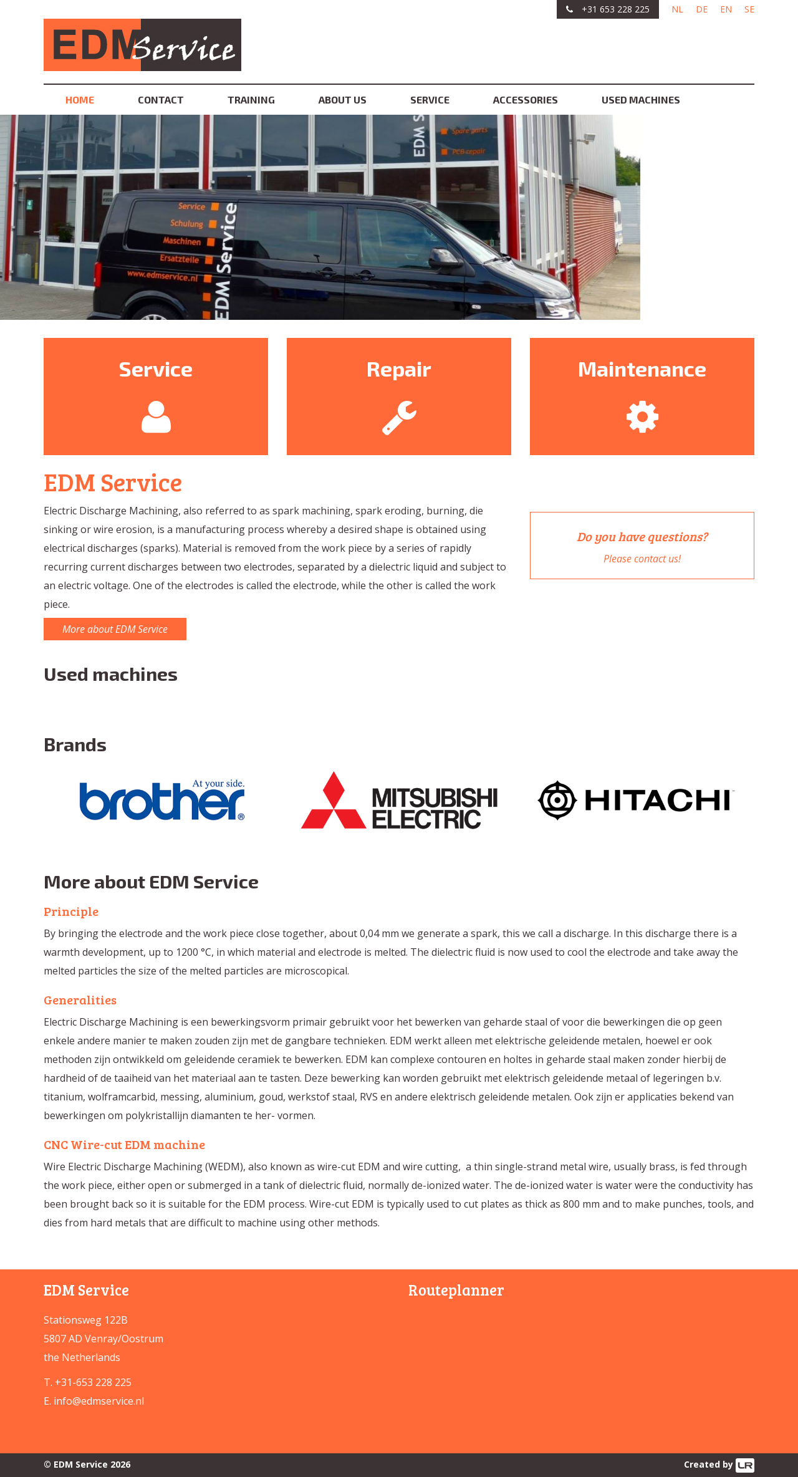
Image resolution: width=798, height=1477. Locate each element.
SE (749, 9)
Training (251, 99)
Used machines (641, 99)
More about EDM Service (115, 629)
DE (702, 9)
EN (726, 9)
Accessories (525, 99)
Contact (161, 99)
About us (343, 99)
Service (429, 99)
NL (677, 9)
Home (79, 99)
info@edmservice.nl (99, 1401)
